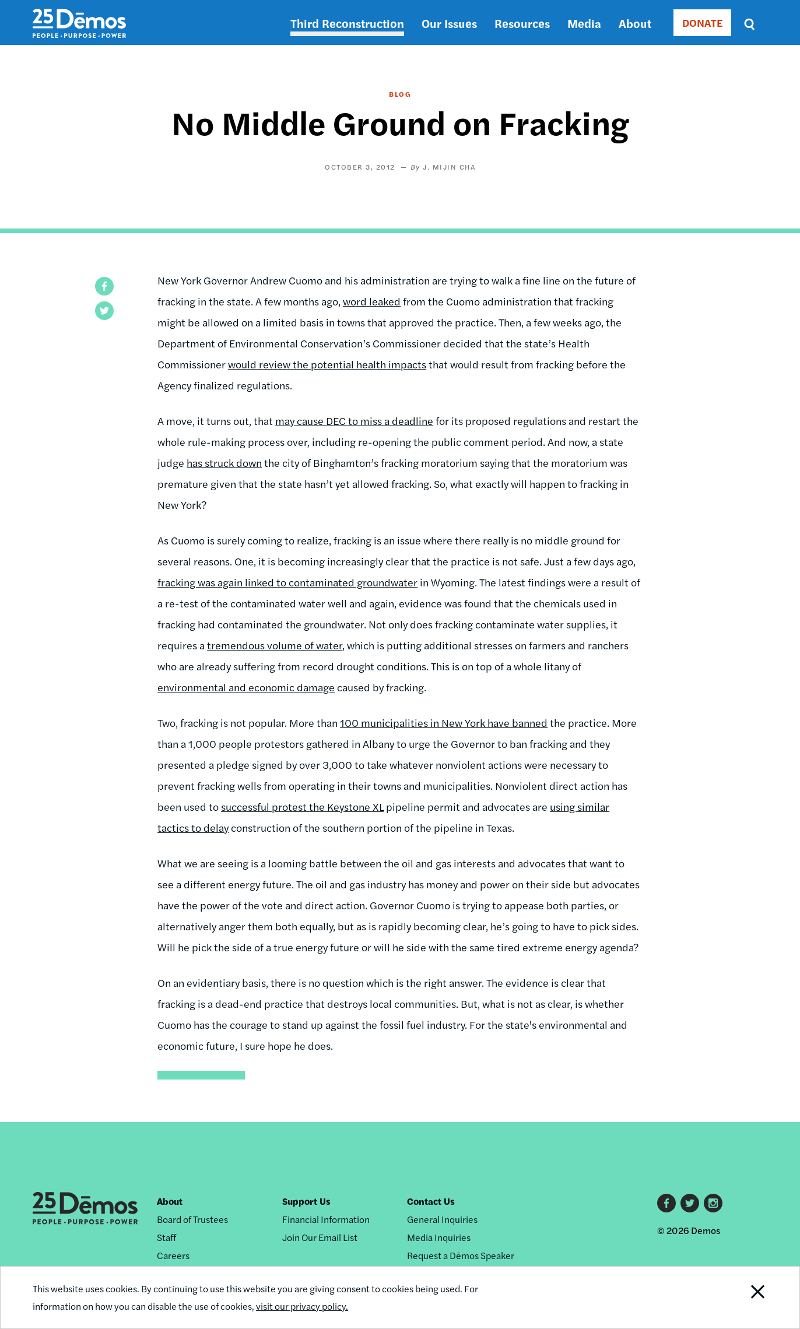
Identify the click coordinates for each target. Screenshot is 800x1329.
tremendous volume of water (274, 645)
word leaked (372, 301)
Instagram (713, 1203)
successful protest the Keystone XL (302, 806)
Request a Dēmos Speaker (460, 1255)
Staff (166, 1237)
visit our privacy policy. (302, 1306)
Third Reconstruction (347, 23)
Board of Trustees (192, 1219)
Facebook (666, 1203)
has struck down (224, 462)
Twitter (689, 1203)
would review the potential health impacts (327, 364)
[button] (104, 286)
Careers (173, 1255)
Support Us (306, 1201)
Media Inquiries (439, 1237)
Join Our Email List (319, 1237)
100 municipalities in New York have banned (444, 722)
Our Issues (449, 23)
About (635, 23)
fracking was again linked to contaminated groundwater (287, 582)
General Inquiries (442, 1219)
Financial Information (326, 1219)
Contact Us (431, 1201)
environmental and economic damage (246, 687)
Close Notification (743, 1297)
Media (584, 23)
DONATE (702, 22)
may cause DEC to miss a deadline (354, 420)
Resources (522, 23)
